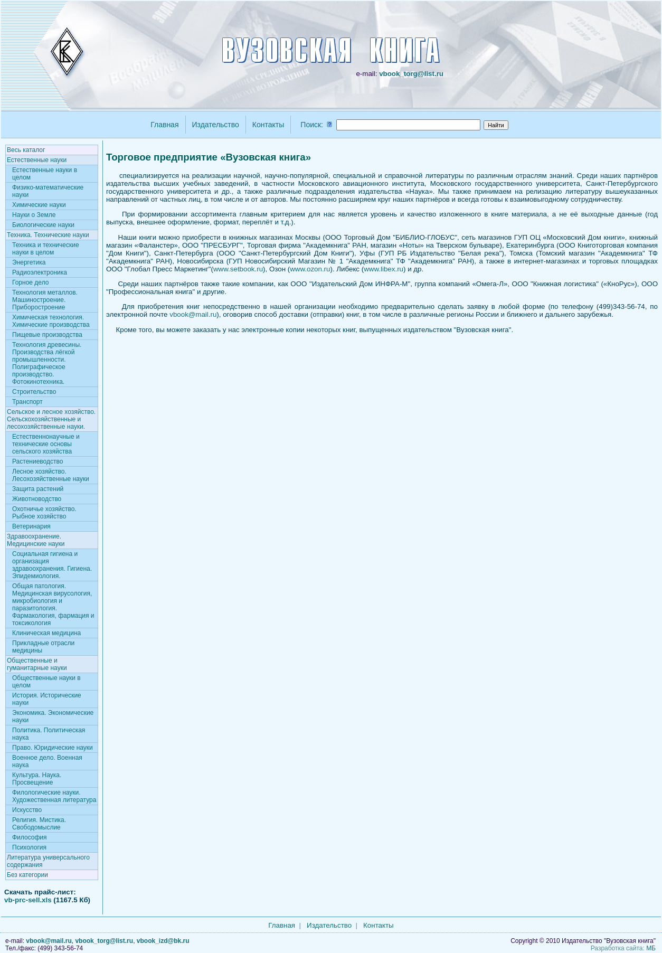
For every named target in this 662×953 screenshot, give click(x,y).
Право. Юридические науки (52, 747)
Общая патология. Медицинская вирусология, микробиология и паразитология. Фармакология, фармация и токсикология (53, 604)
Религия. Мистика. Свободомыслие (39, 823)
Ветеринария (31, 526)
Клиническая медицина (46, 633)
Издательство (215, 124)
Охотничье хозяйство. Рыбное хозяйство (44, 512)
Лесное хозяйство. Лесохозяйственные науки (50, 475)
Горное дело (30, 282)
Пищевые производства (47, 334)
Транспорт (27, 401)
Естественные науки (37, 160)
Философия (29, 837)
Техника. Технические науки (48, 235)
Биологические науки (43, 225)
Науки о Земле (33, 215)
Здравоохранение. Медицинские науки (36, 540)
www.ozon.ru (310, 269)
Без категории (27, 875)
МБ (651, 948)
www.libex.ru (383, 269)
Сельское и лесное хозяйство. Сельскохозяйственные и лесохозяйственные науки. (51, 419)
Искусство (27, 810)
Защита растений (37, 489)
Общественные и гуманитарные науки (37, 664)
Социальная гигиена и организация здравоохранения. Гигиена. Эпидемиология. (52, 565)
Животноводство (36, 499)
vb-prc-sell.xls (28, 900)
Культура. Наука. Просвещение (36, 778)
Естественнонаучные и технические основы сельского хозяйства (46, 444)
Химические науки (39, 205)
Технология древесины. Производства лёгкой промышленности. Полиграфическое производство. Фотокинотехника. (46, 363)
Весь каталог (26, 150)
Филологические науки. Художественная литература (54, 796)
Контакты (268, 124)
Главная (164, 124)
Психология (29, 847)
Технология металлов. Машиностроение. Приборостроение (45, 300)
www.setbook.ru (238, 269)
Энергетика (28, 262)
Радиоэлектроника (39, 272)
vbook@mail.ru (192, 314)
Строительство (34, 391)
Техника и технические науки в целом (45, 248)
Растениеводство (37, 461)
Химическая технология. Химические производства (51, 321)
